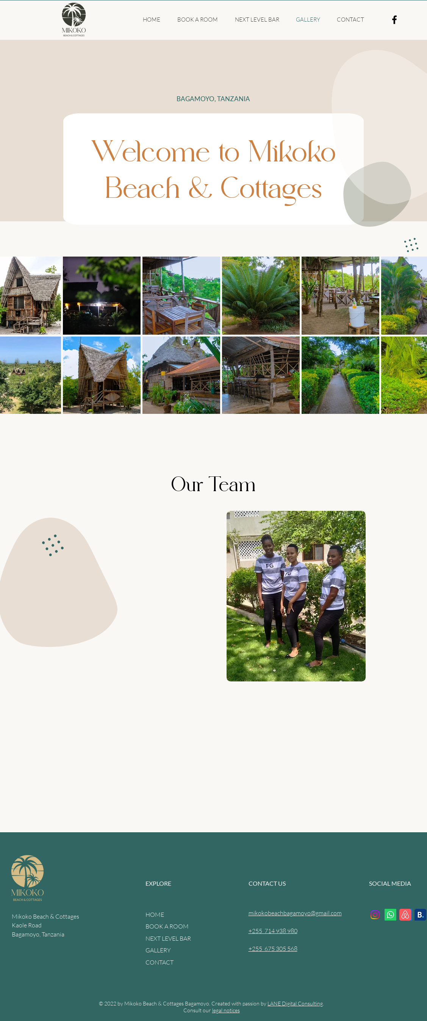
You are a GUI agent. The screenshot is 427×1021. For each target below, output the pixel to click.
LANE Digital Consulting (295, 1003)
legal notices (226, 1010)
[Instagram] (375, 915)
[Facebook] (394, 19)
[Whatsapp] (390, 915)
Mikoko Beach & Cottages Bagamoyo (166, 1003)
